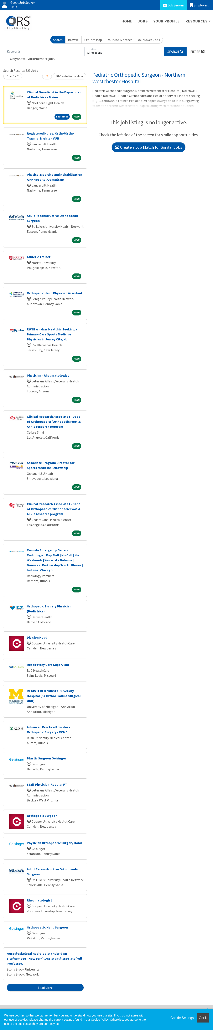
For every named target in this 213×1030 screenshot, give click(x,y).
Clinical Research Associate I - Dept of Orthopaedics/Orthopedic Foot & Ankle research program (54, 421)
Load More (45, 987)
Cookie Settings (182, 1018)
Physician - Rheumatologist (48, 375)
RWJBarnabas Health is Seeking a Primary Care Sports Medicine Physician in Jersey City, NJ (52, 334)
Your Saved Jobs (149, 40)
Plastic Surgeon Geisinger (46, 758)
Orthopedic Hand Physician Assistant (54, 293)
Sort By (11, 76)
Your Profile (167, 21)
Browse (73, 40)
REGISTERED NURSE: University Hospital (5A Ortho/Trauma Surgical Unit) (54, 696)
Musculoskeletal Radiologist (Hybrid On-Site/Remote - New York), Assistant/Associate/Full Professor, (44, 958)
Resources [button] (196, 21)
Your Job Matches (120, 40)
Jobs (142, 21)
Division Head (37, 637)
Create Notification (69, 76)
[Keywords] (44, 51)
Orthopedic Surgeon (42, 816)
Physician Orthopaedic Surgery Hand (54, 843)
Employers (199, 5)
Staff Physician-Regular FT (47, 784)
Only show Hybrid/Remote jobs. (32, 59)
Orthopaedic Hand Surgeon (47, 927)
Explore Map (93, 40)
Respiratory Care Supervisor (48, 665)
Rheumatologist (39, 900)
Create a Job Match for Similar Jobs (148, 147)
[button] (197, 51)
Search (58, 40)
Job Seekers (174, 5)
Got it (203, 1018)
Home (126, 21)
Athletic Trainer (38, 257)
